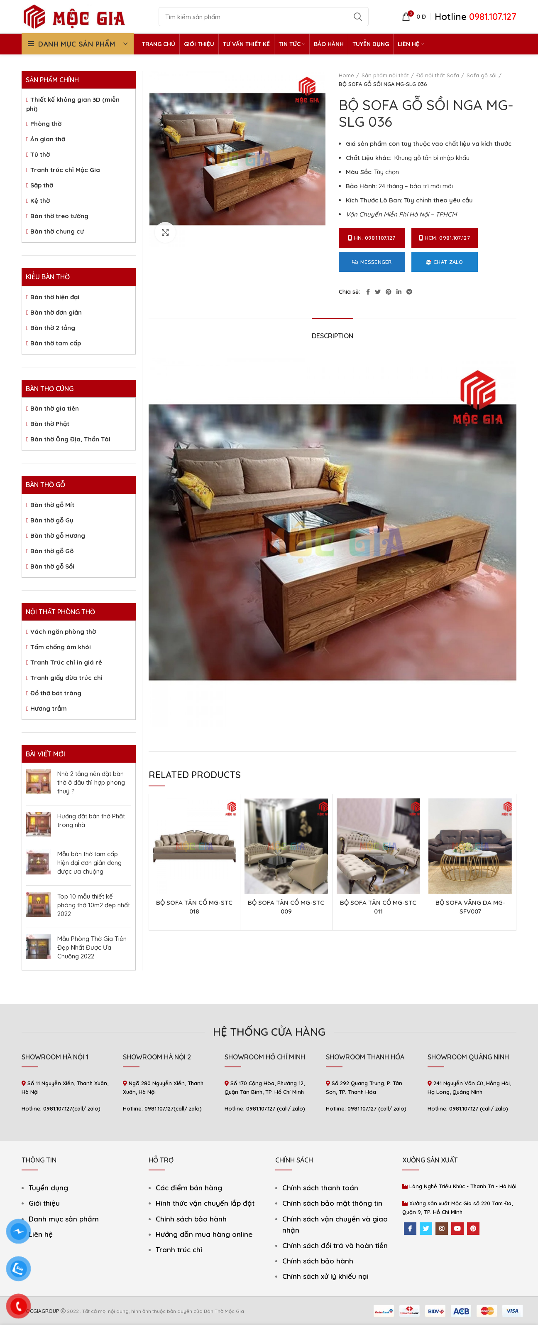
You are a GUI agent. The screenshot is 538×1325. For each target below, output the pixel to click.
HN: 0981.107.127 (371, 237)
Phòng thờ (45, 124)
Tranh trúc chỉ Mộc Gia (65, 170)
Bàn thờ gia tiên (54, 408)
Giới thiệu (44, 1203)
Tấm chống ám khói (60, 647)
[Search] (264, 16)
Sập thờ (41, 185)
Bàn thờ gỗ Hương (57, 535)
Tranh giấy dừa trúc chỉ (66, 678)
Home (346, 75)
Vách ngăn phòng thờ (63, 631)
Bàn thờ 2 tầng (52, 328)
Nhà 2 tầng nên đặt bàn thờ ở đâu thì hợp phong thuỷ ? (91, 782)
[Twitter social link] (377, 291)
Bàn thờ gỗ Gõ (52, 551)
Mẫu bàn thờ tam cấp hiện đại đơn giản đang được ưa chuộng (89, 862)
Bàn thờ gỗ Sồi (52, 566)
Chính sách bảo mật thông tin (332, 1203)
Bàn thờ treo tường (59, 216)
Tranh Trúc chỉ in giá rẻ (66, 662)
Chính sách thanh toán (320, 1187)
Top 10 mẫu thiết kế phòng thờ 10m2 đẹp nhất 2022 (93, 905)
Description (332, 336)
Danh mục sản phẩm (64, 1218)
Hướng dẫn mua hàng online (204, 1234)
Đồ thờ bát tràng (55, 693)
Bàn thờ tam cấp (55, 343)
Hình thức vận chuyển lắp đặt (205, 1203)
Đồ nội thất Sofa (437, 75)
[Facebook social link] (368, 291)
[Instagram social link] (441, 1228)
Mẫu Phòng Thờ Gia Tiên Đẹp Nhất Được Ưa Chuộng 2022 (92, 947)
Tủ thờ (40, 154)
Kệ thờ (40, 200)
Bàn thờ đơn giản (56, 312)
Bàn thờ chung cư (57, 231)
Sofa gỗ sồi (481, 75)
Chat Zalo (444, 262)
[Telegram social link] (409, 291)
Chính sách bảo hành (191, 1218)
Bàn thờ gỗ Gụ (51, 520)
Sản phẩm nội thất (385, 75)
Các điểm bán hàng (189, 1187)
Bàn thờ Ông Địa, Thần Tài (70, 439)
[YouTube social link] (457, 1228)
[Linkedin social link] (399, 291)
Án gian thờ (47, 139)
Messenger (372, 262)
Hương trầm (48, 708)
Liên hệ (41, 1234)
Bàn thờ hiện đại (54, 297)
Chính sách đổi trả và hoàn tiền (335, 1245)
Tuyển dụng (48, 1187)
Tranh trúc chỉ (179, 1249)
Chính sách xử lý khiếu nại (325, 1276)
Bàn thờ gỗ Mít (52, 505)
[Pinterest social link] (388, 291)
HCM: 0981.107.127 (444, 237)
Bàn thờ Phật (49, 424)
